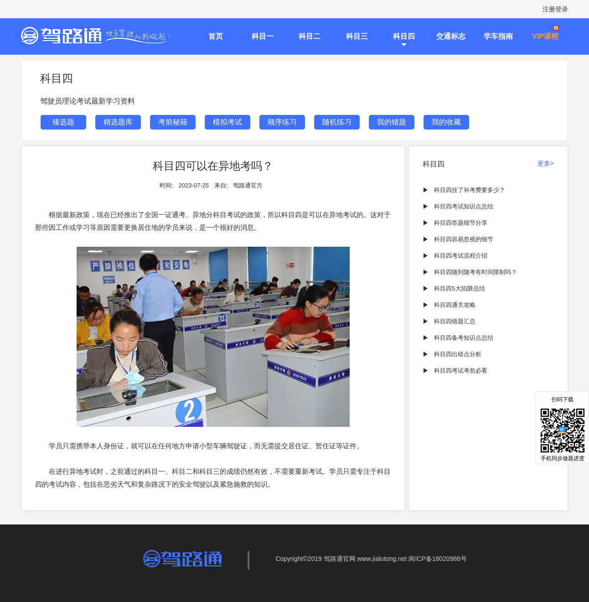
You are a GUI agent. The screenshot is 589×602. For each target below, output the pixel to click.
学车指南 (498, 36)
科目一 (263, 36)
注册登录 (555, 9)
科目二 (309, 36)
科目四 (404, 36)
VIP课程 (545, 36)
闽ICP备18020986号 (437, 558)
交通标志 (450, 36)
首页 (215, 36)
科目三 (357, 36)
